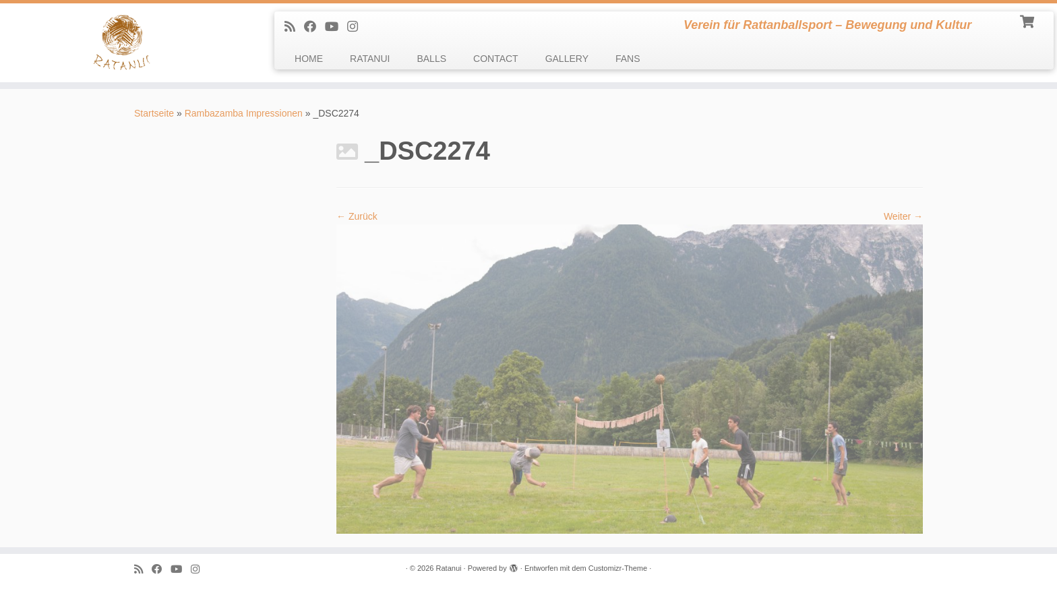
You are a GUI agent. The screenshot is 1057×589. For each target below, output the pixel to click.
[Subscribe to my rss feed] (294, 27)
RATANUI (370, 58)
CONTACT (495, 58)
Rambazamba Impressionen (244, 113)
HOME (309, 58)
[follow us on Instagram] (357, 27)
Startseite (154, 113)
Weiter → (903, 216)
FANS (627, 58)
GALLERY (566, 58)
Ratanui (449, 568)
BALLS (431, 58)
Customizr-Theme (617, 568)
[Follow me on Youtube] (336, 27)
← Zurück (357, 216)
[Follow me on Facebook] (314, 27)
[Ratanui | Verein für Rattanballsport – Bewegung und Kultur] (122, 42)
